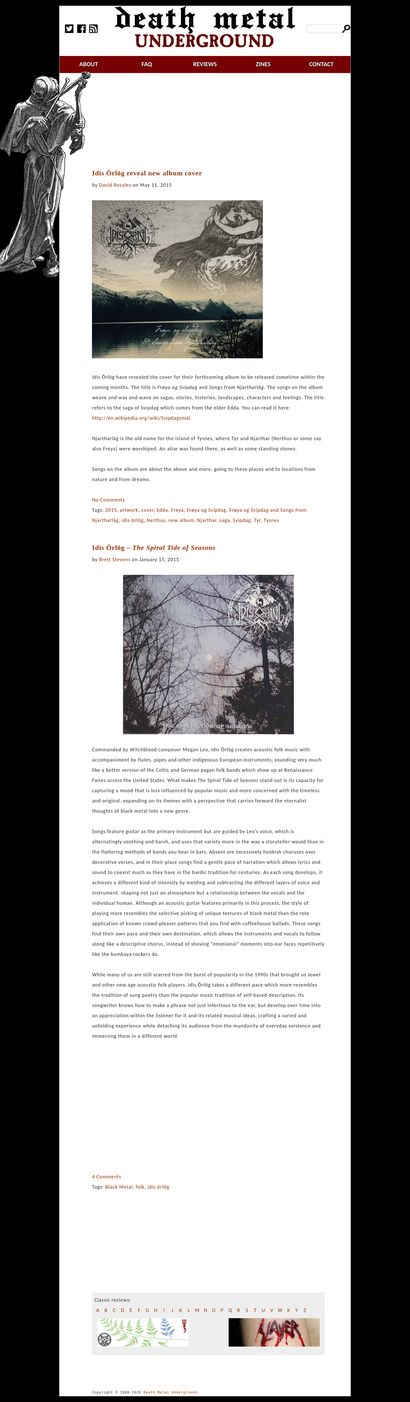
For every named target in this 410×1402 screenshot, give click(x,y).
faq (147, 64)
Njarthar (206, 520)
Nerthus (156, 520)
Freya (177, 510)
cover (147, 510)
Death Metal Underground (170, 1392)
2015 (111, 510)
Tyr (257, 520)
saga (225, 520)
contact (321, 64)
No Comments (108, 500)
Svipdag (242, 520)
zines (263, 64)
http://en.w (141, 418)
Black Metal (119, 1187)
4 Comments (106, 1177)
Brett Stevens (114, 559)
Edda (162, 510)
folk (140, 1187)
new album (181, 520)
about (88, 64)
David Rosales (115, 185)
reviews (205, 64)
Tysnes (271, 520)
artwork (129, 510)
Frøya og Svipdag (206, 510)
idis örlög (133, 520)
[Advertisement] (212, 121)
